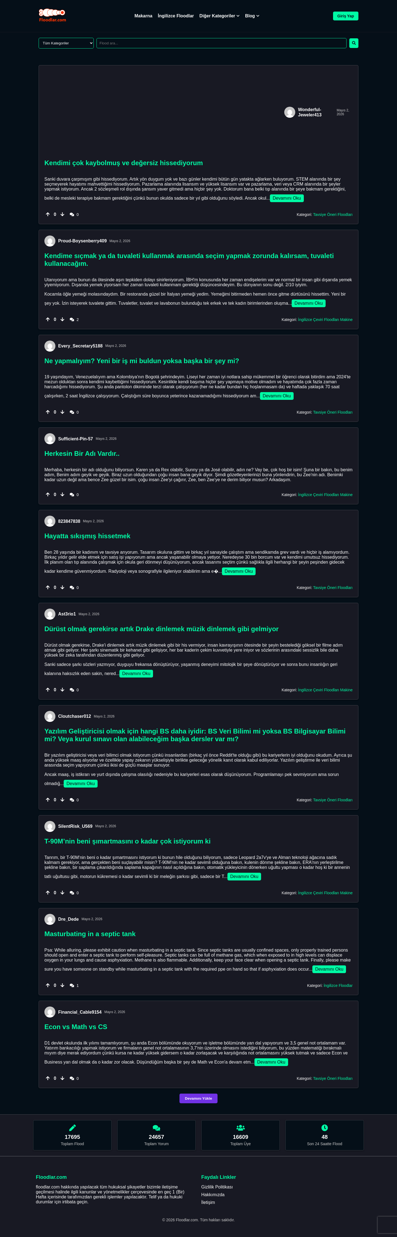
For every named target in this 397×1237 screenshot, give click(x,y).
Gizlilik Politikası (217, 1187)
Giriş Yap (345, 16)
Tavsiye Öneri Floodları (333, 214)
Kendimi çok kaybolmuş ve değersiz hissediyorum (123, 163)
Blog (252, 16)
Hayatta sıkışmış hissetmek (87, 536)
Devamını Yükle (198, 1098)
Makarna (143, 16)
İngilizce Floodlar (176, 16)
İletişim (208, 1202)
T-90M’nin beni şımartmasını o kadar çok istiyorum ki (127, 841)
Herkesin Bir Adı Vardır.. (82, 453)
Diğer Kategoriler (219, 16)
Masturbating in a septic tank (90, 934)
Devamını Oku (287, 198)
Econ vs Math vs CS (75, 1026)
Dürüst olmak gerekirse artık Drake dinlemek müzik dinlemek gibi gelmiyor (161, 629)
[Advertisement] (162, 112)
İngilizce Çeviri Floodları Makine (325, 319)
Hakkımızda (212, 1194)
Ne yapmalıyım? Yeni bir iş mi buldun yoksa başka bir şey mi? (141, 361)
